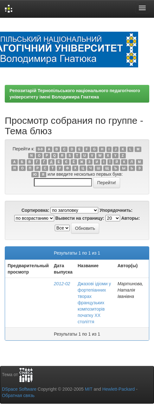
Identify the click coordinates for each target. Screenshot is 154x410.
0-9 (40, 149)
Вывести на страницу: (79, 218)
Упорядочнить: (115, 210)
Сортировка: (35, 210)
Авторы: (130, 218)
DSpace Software (19, 389)
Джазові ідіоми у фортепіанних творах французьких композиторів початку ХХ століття (94, 302)
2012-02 (62, 283)
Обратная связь (18, 395)
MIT (89, 389)
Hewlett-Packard (118, 389)
